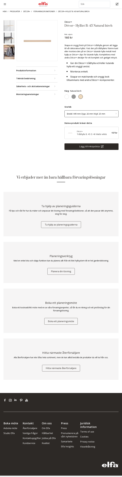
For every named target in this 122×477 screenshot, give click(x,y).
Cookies (84, 438)
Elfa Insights (67, 447)
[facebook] (5, 401)
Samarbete (66, 442)
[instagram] (11, 401)
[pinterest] (22, 401)
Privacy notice (87, 443)
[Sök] (94, 4)
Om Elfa (46, 429)
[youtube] (27, 401)
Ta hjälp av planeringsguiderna (61, 224)
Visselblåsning (87, 448)
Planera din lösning (61, 272)
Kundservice (29, 444)
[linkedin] (16, 401)
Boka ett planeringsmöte (61, 322)
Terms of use (87, 433)
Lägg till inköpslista (89, 146)
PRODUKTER (15, 11)
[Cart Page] (117, 4)
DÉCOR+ (26, 11)
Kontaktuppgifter (32, 439)
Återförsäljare (30, 429)
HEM (5, 11)
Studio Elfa (9, 434)
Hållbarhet (47, 434)
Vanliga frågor (30, 434)
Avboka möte (10, 429)
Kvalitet (46, 444)
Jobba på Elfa (49, 439)
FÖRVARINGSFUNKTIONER (44, 11)
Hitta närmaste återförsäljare (61, 369)
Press (64, 429)
